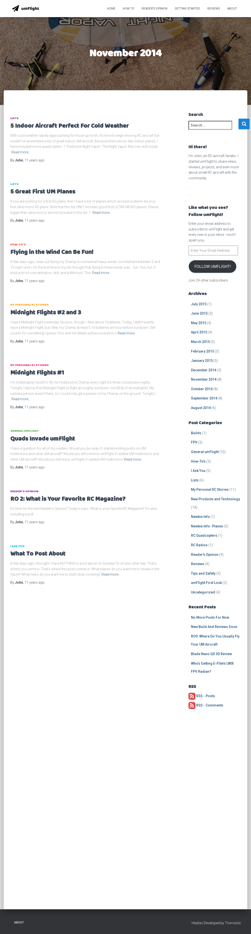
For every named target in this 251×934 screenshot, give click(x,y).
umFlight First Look (206, 583)
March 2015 (200, 342)
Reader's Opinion (24, 491)
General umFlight (24, 431)
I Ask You (17, 546)
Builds (196, 433)
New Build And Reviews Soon (214, 627)
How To (128, 8)
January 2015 (202, 361)
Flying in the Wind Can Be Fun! (51, 252)
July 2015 (198, 304)
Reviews (213, 8)
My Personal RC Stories (29, 304)
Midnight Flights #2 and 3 (45, 313)
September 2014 (204, 398)
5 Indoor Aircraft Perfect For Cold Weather (69, 126)
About (232, 8)
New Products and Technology (215, 499)
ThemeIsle (233, 923)
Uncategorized (203, 592)
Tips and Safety (203, 573)
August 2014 (201, 408)
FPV (194, 442)
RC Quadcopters (204, 535)
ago (35, 160)
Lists (14, 118)
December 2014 (203, 370)
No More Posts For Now (210, 617)
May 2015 (198, 323)
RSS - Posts (201, 696)
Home (111, 8)
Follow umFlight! (212, 266)
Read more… (21, 152)
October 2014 (202, 389)
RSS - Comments (205, 705)
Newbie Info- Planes (207, 526)
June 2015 (199, 313)
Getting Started (187, 8)
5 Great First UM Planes (42, 192)
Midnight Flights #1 (37, 373)
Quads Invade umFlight (42, 439)
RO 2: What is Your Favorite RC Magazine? (68, 499)
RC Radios (199, 545)
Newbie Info (200, 517)
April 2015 (199, 332)
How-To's (18, 244)
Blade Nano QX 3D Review (211, 654)
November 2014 (203, 379)
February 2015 (202, 351)
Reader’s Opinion (154, 8)
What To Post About (37, 554)
